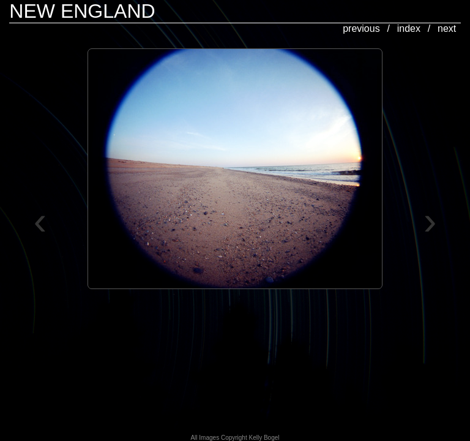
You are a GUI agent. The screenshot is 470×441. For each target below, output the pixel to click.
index (408, 28)
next (447, 28)
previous (361, 28)
